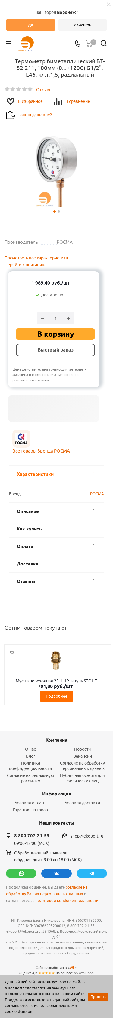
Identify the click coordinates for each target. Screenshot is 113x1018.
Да (30, 25)
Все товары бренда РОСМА (41, 450)
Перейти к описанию (25, 264)
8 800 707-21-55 (31, 835)
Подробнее (56, 696)
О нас (30, 749)
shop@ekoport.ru (87, 836)
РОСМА (97, 493)
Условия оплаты (30, 802)
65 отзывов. (84, 973)
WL (72, 967)
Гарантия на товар (30, 809)
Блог (30, 756)
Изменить (82, 25)
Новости (82, 749)
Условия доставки (82, 802)
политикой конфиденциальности (67, 900)
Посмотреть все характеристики (36, 258)
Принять (98, 996)
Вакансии (82, 756)
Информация (56, 794)
